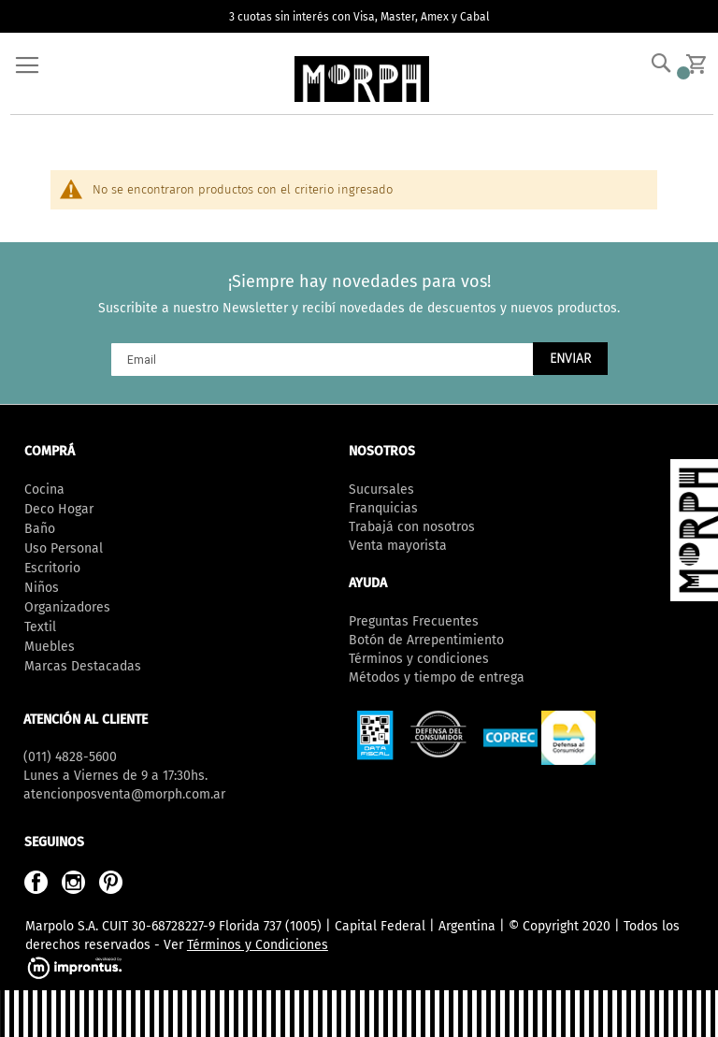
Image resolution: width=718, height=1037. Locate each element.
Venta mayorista (398, 546)
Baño (39, 529)
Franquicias (383, 508)
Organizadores (67, 607)
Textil (40, 627)
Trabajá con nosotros (412, 527)
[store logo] (361, 79)
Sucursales (381, 489)
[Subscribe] (570, 358)
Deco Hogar (58, 509)
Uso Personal (63, 548)
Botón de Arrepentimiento (426, 640)
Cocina (44, 489)
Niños (41, 588)
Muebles (49, 647)
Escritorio (52, 568)
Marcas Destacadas (82, 666)
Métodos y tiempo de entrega (436, 677)
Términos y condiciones (419, 659)
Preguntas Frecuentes (414, 621)
